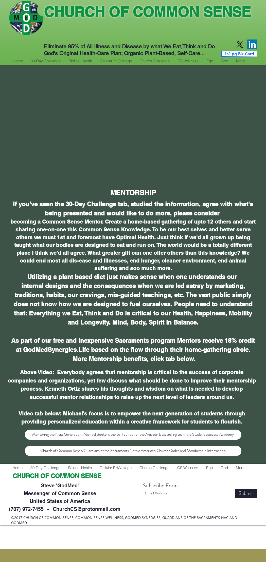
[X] (240, 44)
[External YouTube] (133, 127)
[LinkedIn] (252, 44)
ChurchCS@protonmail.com (86, 509)
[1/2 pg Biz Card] (239, 54)
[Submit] (246, 493)
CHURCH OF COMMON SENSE (147, 11)
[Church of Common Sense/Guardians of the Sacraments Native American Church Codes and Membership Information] (133, 451)
